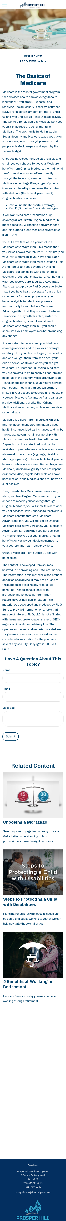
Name (6, 670)
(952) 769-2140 (33, 1187)
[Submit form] (10, 736)
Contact (33, 1165)
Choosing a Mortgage (25, 822)
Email (6, 689)
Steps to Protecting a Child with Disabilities (30, 902)
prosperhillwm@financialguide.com (33, 1192)
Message (8, 707)
